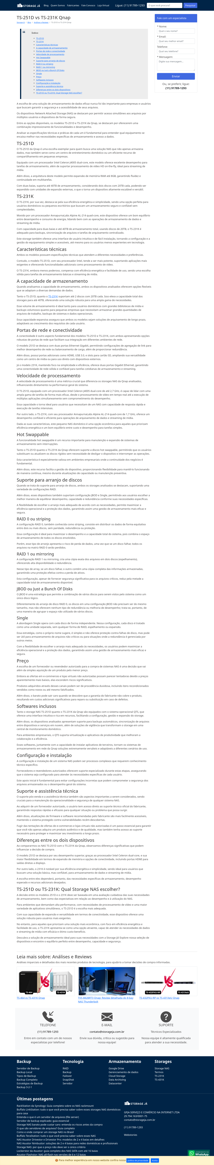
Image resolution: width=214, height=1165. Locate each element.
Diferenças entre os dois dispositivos (53, 89)
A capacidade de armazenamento (52, 48)
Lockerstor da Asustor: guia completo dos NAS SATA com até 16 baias (57, 1150)
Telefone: (162, 46)
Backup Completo (27, 1079)
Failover (67, 1076)
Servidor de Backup (28, 1068)
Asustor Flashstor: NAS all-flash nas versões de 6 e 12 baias (51, 1154)
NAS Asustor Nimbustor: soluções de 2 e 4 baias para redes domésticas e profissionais (67, 1143)
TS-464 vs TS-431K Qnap (31, 998)
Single (39, 73)
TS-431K (159, 1079)
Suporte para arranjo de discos (50, 60)
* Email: (161, 36)
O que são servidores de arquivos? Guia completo (46, 1128)
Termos (159, 1072)
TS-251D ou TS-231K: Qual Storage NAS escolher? (59, 93)
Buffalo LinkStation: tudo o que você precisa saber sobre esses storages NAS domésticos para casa (69, 1111)
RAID (66, 1068)
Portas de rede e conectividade (50, 51)
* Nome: (162, 26)
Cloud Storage (117, 1076)
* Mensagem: (165, 57)
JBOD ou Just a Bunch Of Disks (50, 70)
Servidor (68, 1083)
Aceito (155, 1160)
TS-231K (40, 41)
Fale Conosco (88, 5)
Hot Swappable (43, 57)
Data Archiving (117, 1079)
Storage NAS (162, 1068)
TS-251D (40, 38)
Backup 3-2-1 (24, 1087)
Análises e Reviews (41, 22)
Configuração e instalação (48, 83)
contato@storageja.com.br (107, 1032)
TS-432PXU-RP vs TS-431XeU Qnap (159, 998)
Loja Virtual (103, 5)
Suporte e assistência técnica (49, 86)
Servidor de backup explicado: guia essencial (43, 1120)
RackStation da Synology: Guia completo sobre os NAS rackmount (55, 1105)
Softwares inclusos (45, 80)
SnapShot (68, 1079)
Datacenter (115, 1083)
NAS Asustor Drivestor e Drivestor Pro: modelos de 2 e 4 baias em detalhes (60, 1139)
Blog (46, 5)
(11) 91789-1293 (134, 5)
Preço (38, 76)
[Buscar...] (164, 5)
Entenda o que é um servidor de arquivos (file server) (48, 1117)
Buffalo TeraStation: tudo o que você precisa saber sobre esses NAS (56, 1135)
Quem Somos (58, 5)
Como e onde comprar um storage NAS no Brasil (45, 1132)
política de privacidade (138, 1160)
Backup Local (24, 1072)
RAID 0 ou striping (44, 64)
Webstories (130, 1134)
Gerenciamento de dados (123, 1072)
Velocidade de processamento (50, 54)
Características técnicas (47, 44)
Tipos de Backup (26, 1076)
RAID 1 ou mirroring (45, 67)
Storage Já (21, 22)
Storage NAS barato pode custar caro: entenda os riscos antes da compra (60, 1124)
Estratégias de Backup (30, 1083)
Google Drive (116, 1068)
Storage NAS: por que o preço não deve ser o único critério (51, 1147)
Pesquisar (190, 5)
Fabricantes (73, 5)
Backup (67, 1072)
